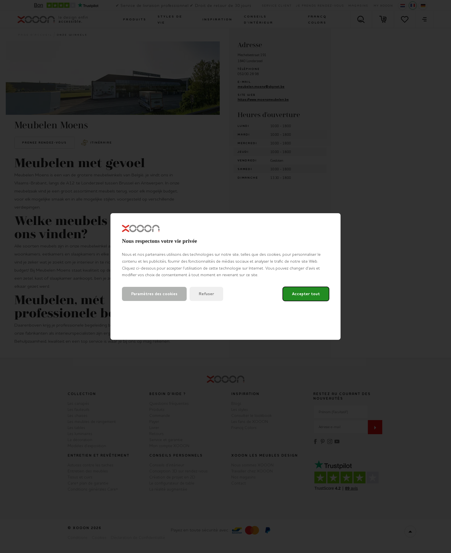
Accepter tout (306, 294)
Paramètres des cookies (154, 294)
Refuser (206, 294)
